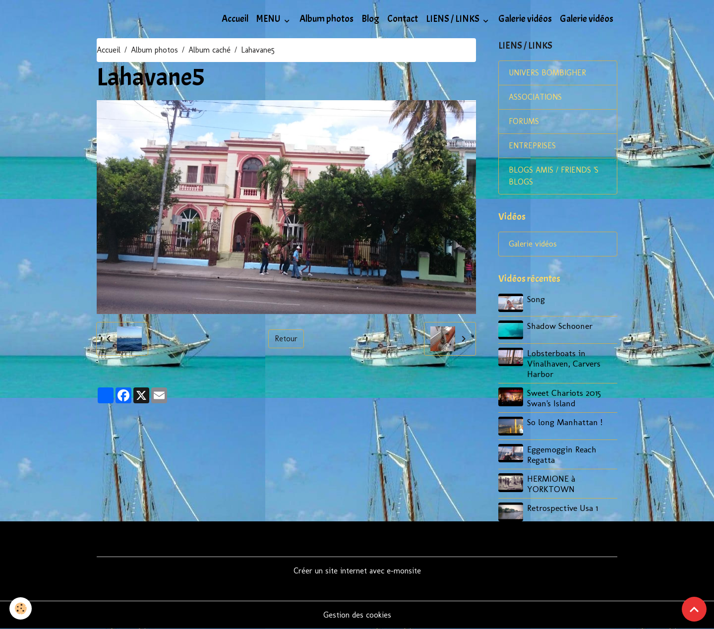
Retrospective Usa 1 (562, 508)
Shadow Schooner (560, 325)
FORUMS (524, 121)
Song (536, 299)
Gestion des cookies (357, 615)
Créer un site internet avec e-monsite (357, 570)
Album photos (326, 19)
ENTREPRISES (532, 145)
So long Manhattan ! (564, 422)
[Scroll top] (694, 609)
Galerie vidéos (525, 19)
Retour (286, 338)
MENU (269, 19)
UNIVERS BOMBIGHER (547, 72)
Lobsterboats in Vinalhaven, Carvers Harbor (563, 363)
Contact (402, 19)
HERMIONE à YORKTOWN (551, 483)
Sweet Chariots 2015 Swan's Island (564, 397)
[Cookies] (21, 608)
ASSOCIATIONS (535, 97)
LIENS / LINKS (453, 19)
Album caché (209, 50)
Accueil (235, 19)
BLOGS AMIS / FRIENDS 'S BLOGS (553, 176)
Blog (370, 19)
